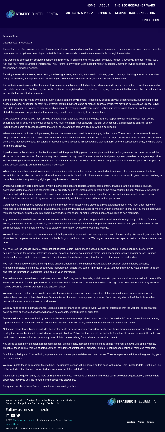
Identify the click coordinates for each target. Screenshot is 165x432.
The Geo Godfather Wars (135, 5)
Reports (104, 13)
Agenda (141, 422)
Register (150, 422)
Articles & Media (79, 13)
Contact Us (150, 20)
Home (91, 5)
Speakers (131, 422)
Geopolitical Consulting (135, 13)
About (104, 5)
